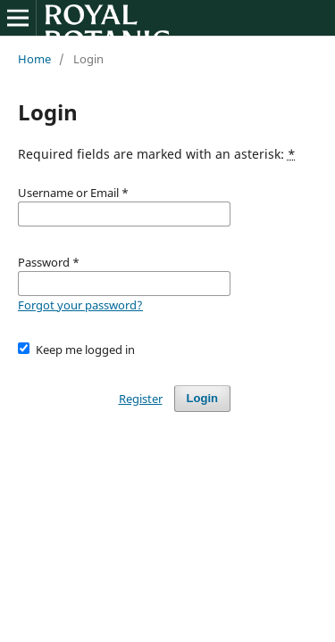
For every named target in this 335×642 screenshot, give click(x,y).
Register (141, 399)
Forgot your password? (80, 305)
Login (202, 398)
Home (34, 59)
